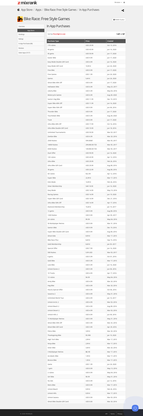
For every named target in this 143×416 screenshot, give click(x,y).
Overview (22, 26)
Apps (38, 10)
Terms (112, 414)
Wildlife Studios (119, 20)
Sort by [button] (56, 34)
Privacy (120, 414)
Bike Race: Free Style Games (60, 10)
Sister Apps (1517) (24, 53)
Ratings (21, 39)
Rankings (21, 34)
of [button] (120, 34)
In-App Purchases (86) (26, 43)
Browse (118, 2)
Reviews (21, 48)
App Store (24, 10)
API (106, 414)
